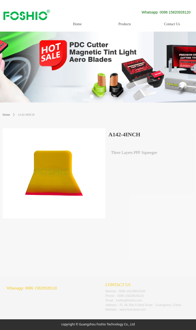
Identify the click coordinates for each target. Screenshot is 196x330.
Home (6, 114)
